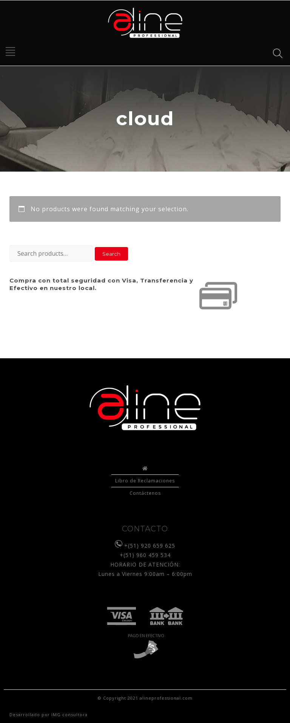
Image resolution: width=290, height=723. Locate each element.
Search (111, 254)
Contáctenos (145, 493)
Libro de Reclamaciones (145, 480)
